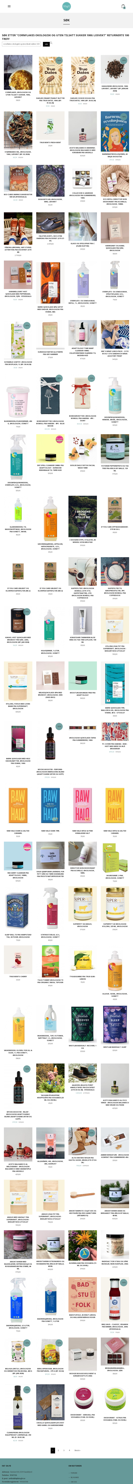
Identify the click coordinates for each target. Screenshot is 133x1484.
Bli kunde (75, 1477)
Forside (74, 1473)
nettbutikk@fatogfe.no (17, 1478)
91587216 (13, 1475)
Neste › (78, 1450)
